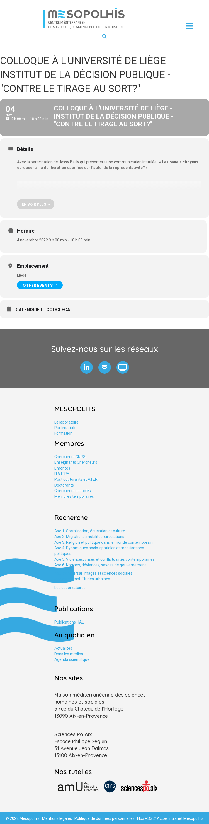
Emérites (62, 468)
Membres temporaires (74, 496)
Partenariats (65, 428)
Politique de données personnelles (104, 818)
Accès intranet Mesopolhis (180, 818)
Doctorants (64, 485)
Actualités (63, 648)
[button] (86, 367)
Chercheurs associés (72, 491)
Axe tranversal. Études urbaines (82, 579)
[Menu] (189, 26)
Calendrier (29, 309)
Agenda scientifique (71, 659)
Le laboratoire (66, 422)
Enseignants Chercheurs (75, 462)
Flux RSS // (147, 818)
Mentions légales (57, 818)
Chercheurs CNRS (70, 457)
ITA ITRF (61, 474)
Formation (63, 433)
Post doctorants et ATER (76, 479)
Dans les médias (68, 654)
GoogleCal (59, 309)
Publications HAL (69, 622)
